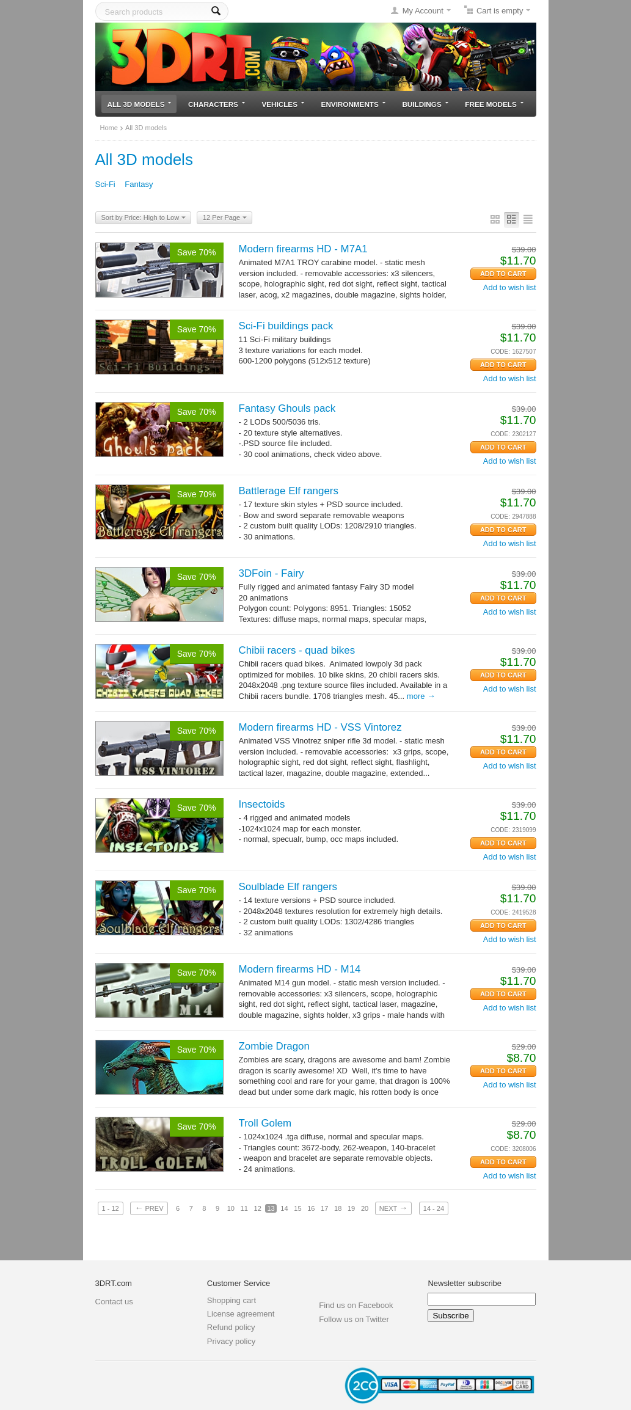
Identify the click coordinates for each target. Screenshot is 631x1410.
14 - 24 (433, 1208)
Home (109, 127)
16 (311, 1208)
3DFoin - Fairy (271, 573)
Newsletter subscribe (465, 1283)
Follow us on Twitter (354, 1319)
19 (351, 1208)
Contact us (114, 1301)
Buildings (425, 104)
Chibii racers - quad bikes (297, 650)
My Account (423, 10)
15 (297, 1208)
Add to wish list (509, 287)
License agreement (241, 1313)
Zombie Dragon (274, 1046)
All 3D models (140, 104)
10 (231, 1208)
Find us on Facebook (356, 1305)
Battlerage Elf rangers (288, 491)
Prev (148, 1208)
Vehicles (283, 104)
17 (324, 1208)
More (421, 696)
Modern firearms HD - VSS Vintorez (320, 727)
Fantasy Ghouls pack (287, 408)
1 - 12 (110, 1208)
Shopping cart (231, 1300)
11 (244, 1208)
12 (257, 1208)
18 (337, 1208)
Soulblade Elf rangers (288, 887)
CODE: (500, 351)
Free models (494, 104)
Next (393, 1208)
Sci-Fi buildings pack (286, 326)
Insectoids (262, 804)
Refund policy (231, 1327)
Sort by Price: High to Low (143, 218)
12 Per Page (225, 218)
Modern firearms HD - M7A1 (303, 249)
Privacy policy (231, 1341)
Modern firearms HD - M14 (300, 969)
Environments (353, 104)
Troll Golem (265, 1123)
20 (364, 1208)
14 (284, 1208)
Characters (216, 104)
